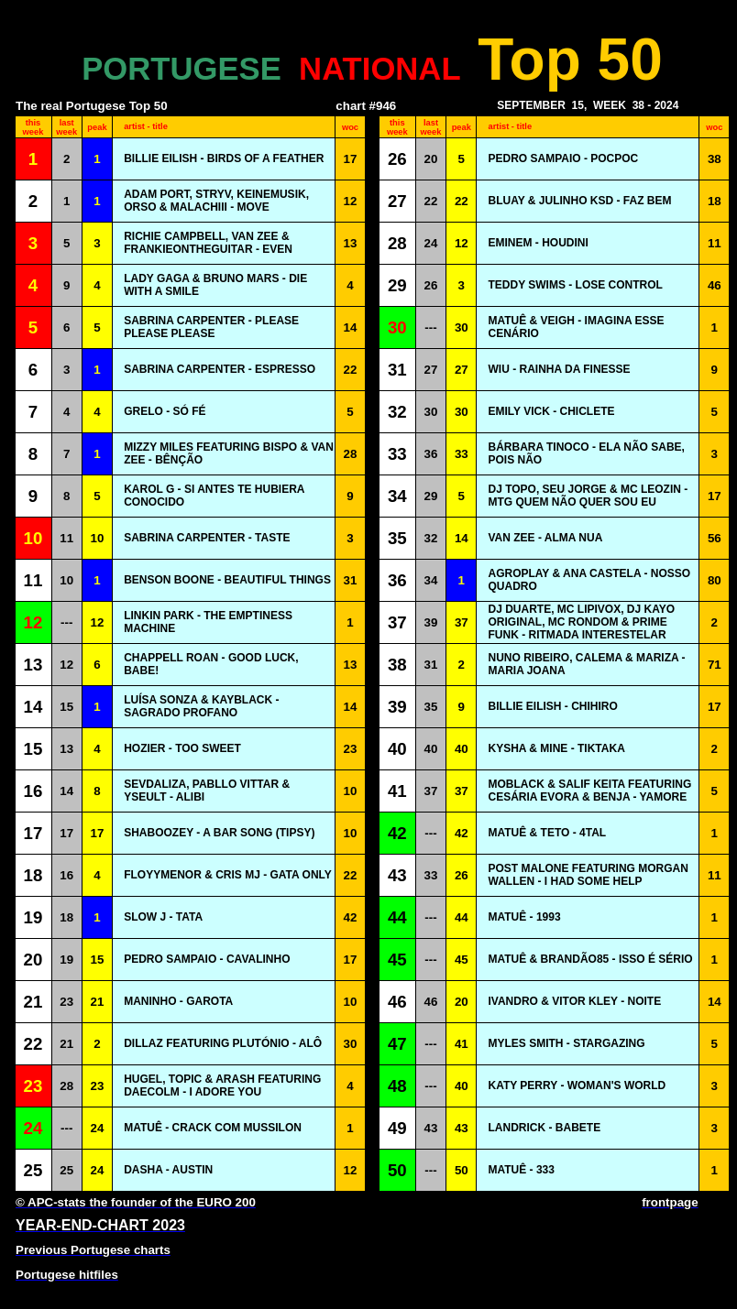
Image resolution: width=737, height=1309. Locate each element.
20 (431, 159)
